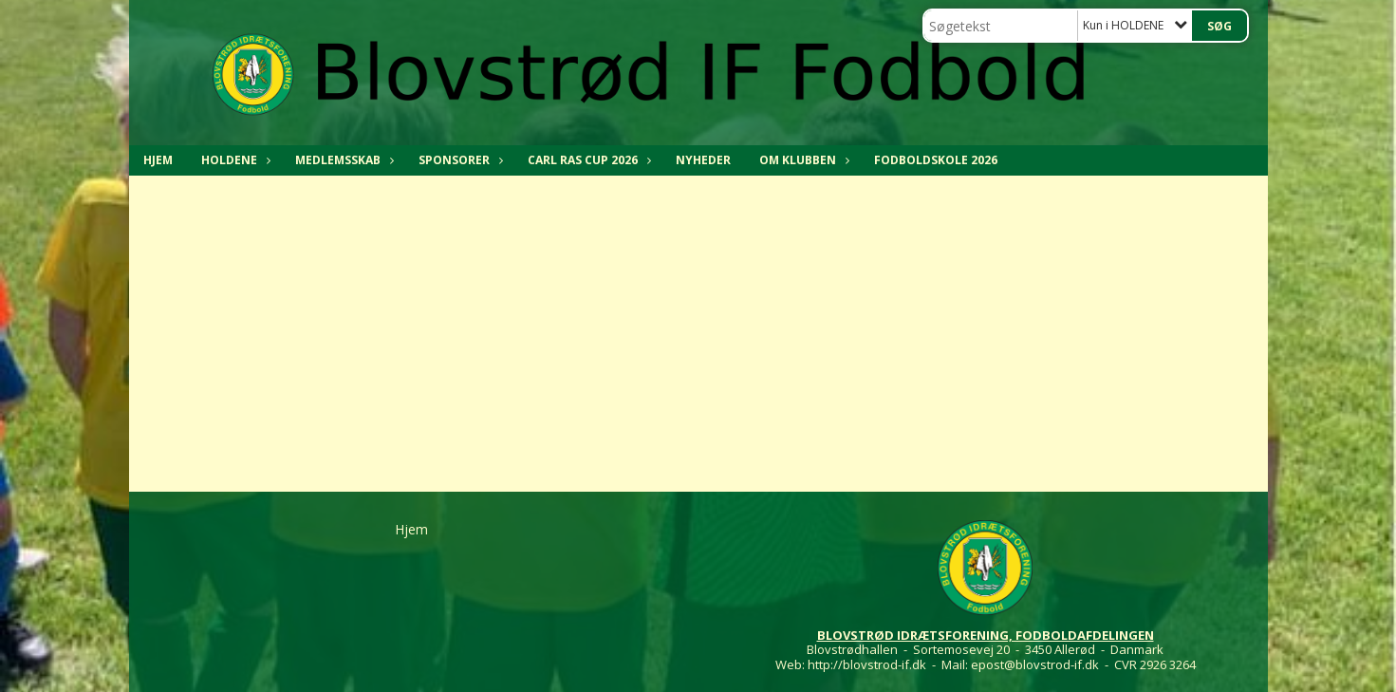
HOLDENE (234, 160)
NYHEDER (703, 160)
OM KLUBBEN (802, 160)
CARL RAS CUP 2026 (587, 160)
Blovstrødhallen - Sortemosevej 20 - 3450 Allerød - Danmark (985, 649)
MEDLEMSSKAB (342, 160)
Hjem (158, 160)
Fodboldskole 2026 (935, 160)
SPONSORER (459, 160)
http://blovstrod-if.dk (867, 664)
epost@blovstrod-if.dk (1035, 664)
